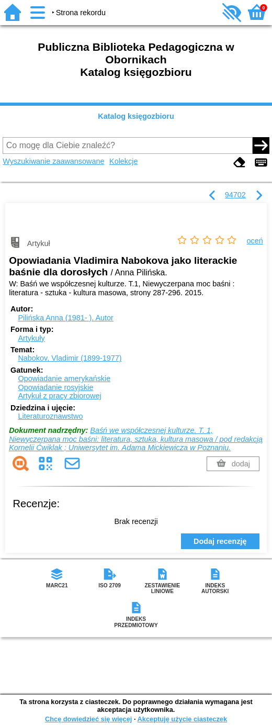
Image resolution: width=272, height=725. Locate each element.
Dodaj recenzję (220, 541)
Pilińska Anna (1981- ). (65, 318)
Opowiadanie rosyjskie (55, 387)
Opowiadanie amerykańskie (64, 378)
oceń (255, 241)
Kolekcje (123, 161)
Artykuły (31, 338)
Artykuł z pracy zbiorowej (59, 396)
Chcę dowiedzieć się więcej (88, 719)
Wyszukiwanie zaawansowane (53, 161)
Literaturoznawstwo (50, 416)
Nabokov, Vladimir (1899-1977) (69, 358)
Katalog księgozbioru (136, 116)
